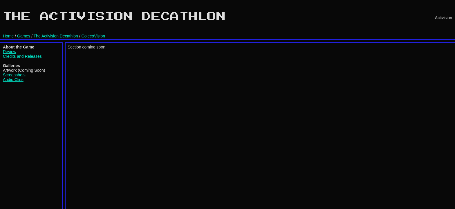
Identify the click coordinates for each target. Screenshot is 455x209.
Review (9, 51)
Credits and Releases (22, 56)
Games (23, 36)
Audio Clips (13, 79)
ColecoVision (93, 36)
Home (8, 36)
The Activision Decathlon (56, 36)
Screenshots (14, 75)
